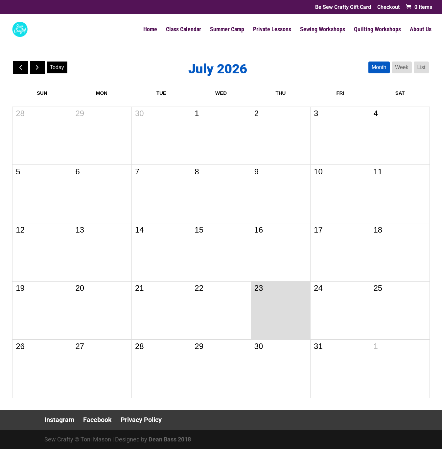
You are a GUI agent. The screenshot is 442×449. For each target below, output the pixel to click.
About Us (420, 30)
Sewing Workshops (322, 30)
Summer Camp (227, 30)
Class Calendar (183, 30)
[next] (37, 67)
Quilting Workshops (377, 30)
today (57, 67)
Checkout (388, 7)
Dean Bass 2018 (170, 439)
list (421, 67)
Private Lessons (272, 30)
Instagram (59, 420)
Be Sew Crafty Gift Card (343, 7)
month (379, 67)
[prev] (20, 67)
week (401, 67)
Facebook (97, 420)
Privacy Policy (141, 420)
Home (150, 30)
